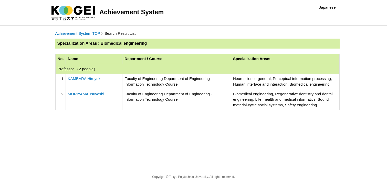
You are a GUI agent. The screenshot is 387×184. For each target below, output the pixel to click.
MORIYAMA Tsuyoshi (86, 94)
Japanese (327, 7)
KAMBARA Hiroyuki (84, 78)
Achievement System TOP (77, 33)
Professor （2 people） (78, 69)
